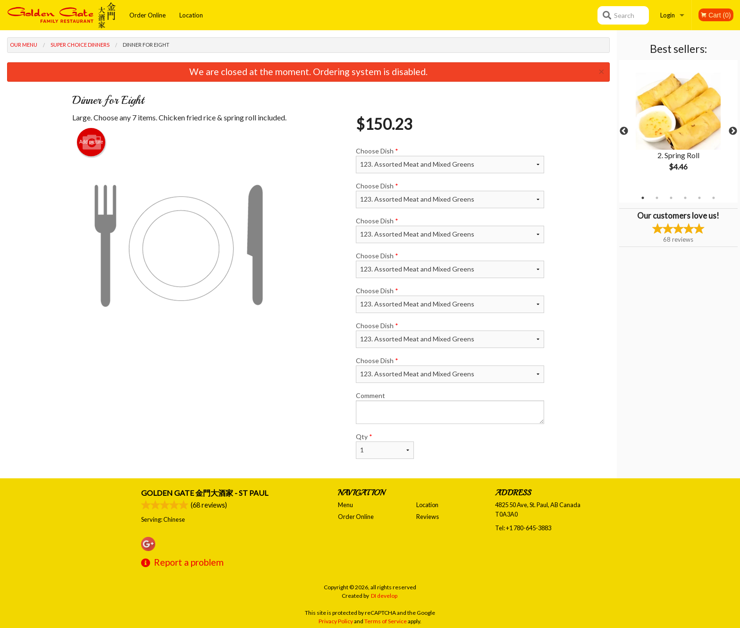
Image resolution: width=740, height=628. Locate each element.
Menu (345, 505)
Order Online (147, 15)
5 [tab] (699, 198)
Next (733, 131)
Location (191, 15)
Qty (384, 446)
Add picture (91, 142)
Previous (624, 131)
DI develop (384, 595)
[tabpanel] (678, 125)
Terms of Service (385, 621)
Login (667, 15)
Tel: (523, 528)
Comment (450, 407)
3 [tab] (671, 198)
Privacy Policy (336, 621)
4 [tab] (685, 198)
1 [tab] (643, 198)
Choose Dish (450, 160)
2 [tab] (657, 198)
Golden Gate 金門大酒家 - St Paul (204, 492)
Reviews (427, 516)
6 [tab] (713, 198)
